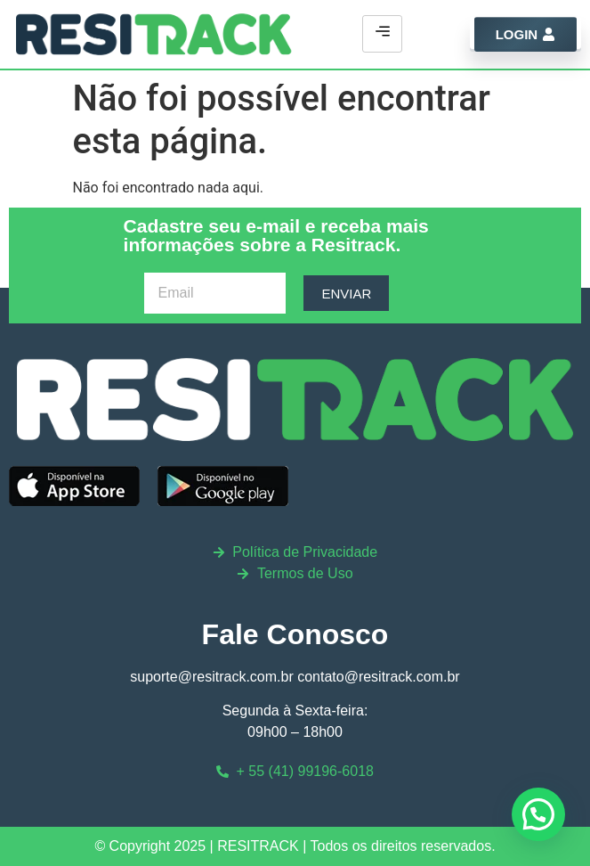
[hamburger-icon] (382, 34)
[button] (538, 814)
